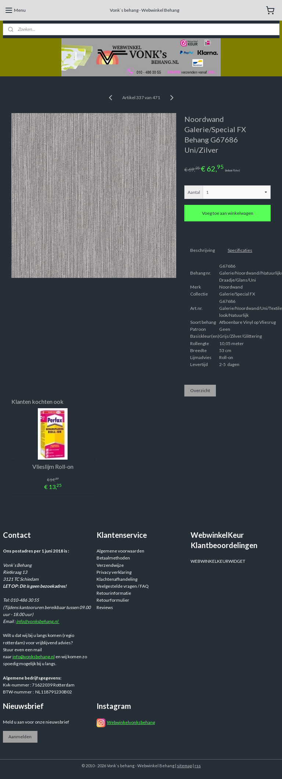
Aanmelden (20, 736)
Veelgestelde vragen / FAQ (123, 586)
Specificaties (240, 250)
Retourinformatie (114, 593)
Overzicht (200, 390)
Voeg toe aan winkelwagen (227, 213)
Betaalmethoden (113, 558)
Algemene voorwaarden (120, 551)
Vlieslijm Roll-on (52, 466)
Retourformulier (113, 600)
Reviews (105, 607)
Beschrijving (202, 250)
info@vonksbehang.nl (37, 621)
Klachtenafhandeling (117, 579)
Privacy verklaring (114, 572)
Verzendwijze (110, 565)
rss (198, 765)
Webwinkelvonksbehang (131, 722)
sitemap (184, 765)
